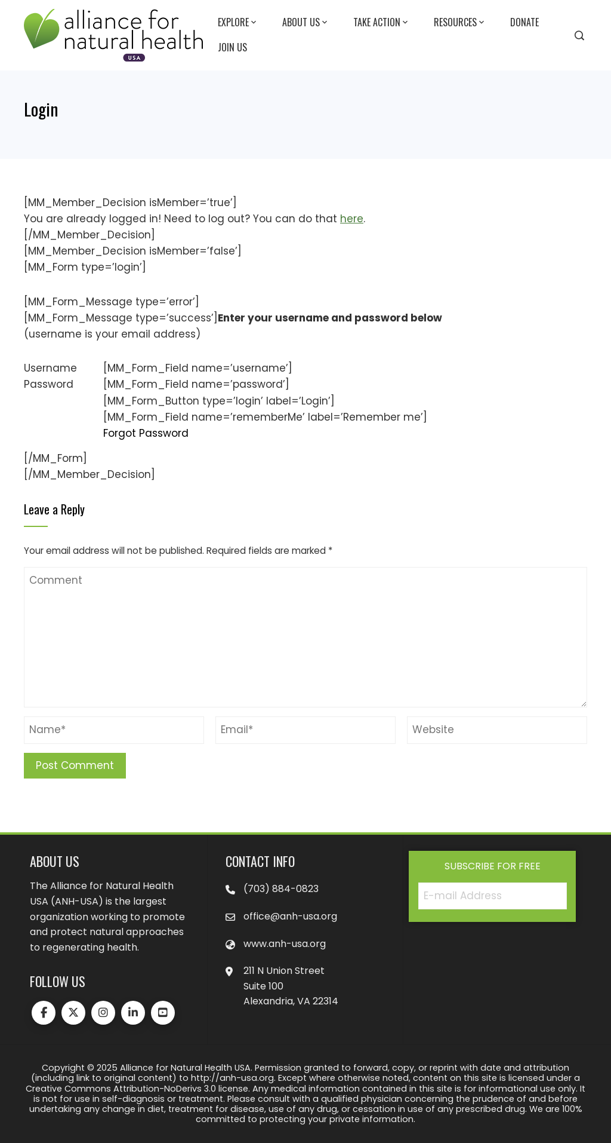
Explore (238, 22)
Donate (524, 22)
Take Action (381, 22)
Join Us (232, 47)
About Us (305, 22)
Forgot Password (146, 433)
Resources (460, 22)
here (351, 219)
